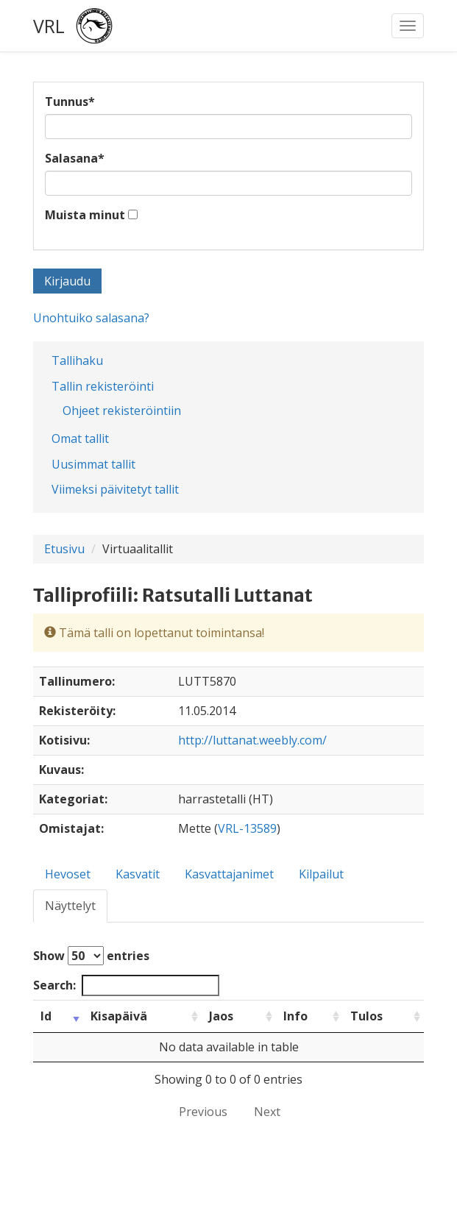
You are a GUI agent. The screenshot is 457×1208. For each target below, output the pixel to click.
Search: (126, 985)
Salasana (74, 158)
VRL (49, 25)
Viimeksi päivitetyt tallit (115, 489)
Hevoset (68, 874)
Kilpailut (321, 874)
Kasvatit (138, 874)
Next (267, 1112)
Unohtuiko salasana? (91, 318)
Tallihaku (77, 360)
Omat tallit (80, 438)
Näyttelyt (70, 906)
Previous (203, 1112)
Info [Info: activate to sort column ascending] (295, 1016)
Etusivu (64, 549)
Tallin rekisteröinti (103, 386)
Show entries (91, 955)
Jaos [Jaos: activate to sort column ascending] (221, 1016)
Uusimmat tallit (93, 464)
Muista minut (85, 215)
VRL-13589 (247, 828)
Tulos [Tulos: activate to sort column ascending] (366, 1016)
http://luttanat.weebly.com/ (252, 740)
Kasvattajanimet (229, 874)
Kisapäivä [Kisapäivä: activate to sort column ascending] (119, 1016)
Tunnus (70, 101)
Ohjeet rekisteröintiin (122, 410)
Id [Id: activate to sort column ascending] (46, 1016)
